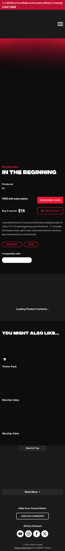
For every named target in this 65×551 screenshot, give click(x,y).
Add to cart (52, 210)
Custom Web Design (23, 548)
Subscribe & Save (50, 200)
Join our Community (32, 516)
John (31, 244)
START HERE (9, 7)
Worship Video (10, 166)
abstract (12, 244)
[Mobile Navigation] (59, 24)
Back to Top (32, 448)
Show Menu (31, 491)
